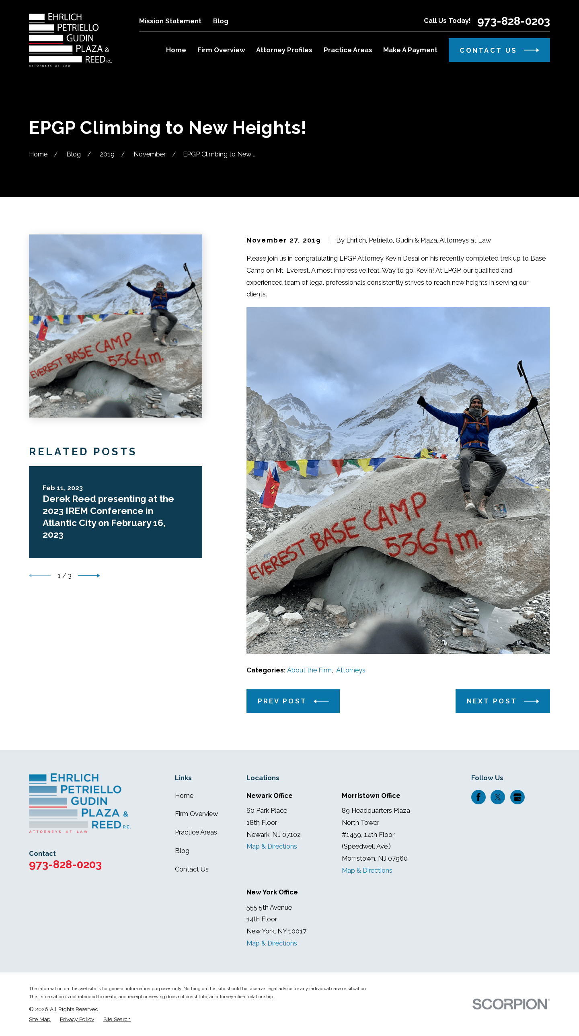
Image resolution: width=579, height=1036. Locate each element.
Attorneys (350, 670)
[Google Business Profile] (517, 797)
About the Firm (309, 670)
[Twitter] (498, 797)
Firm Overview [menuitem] (221, 50)
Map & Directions (271, 846)
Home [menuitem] (176, 50)
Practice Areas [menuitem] (348, 50)
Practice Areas (196, 832)
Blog (220, 21)
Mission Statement (170, 21)
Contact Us (192, 869)
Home (184, 796)
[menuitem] (40, 1019)
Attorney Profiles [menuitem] (284, 50)
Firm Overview (196, 814)
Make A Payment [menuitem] (410, 50)
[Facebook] (478, 797)
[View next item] (89, 575)
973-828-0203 (513, 21)
